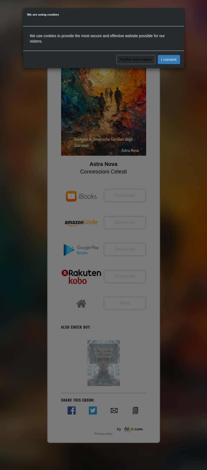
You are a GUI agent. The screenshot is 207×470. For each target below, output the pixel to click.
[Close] (178, 19)
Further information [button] (136, 59)
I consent (169, 59)
